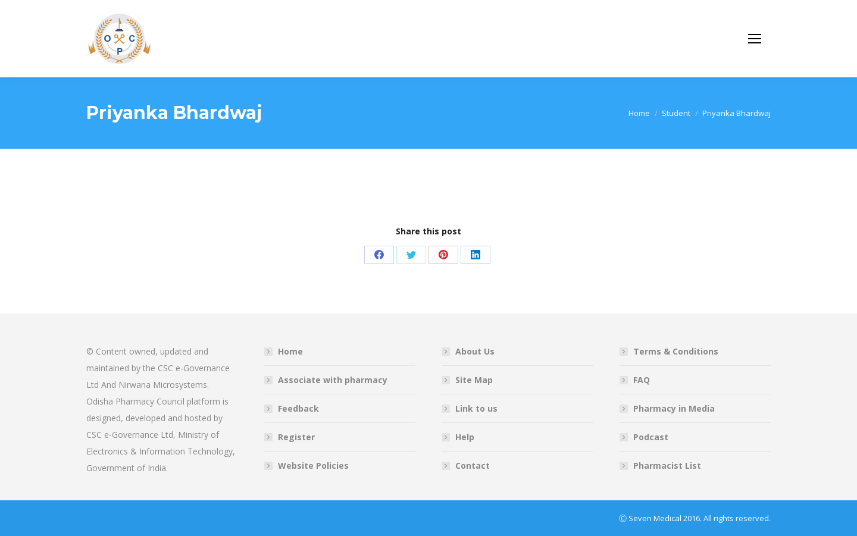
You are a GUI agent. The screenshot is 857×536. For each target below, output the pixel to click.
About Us (475, 351)
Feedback (298, 408)
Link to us (476, 408)
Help (464, 437)
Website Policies (313, 465)
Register (296, 437)
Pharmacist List (667, 465)
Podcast (650, 437)
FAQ (641, 379)
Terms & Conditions (675, 351)
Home (290, 351)
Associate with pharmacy (332, 379)
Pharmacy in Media (674, 408)
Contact (472, 465)
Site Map (474, 379)
